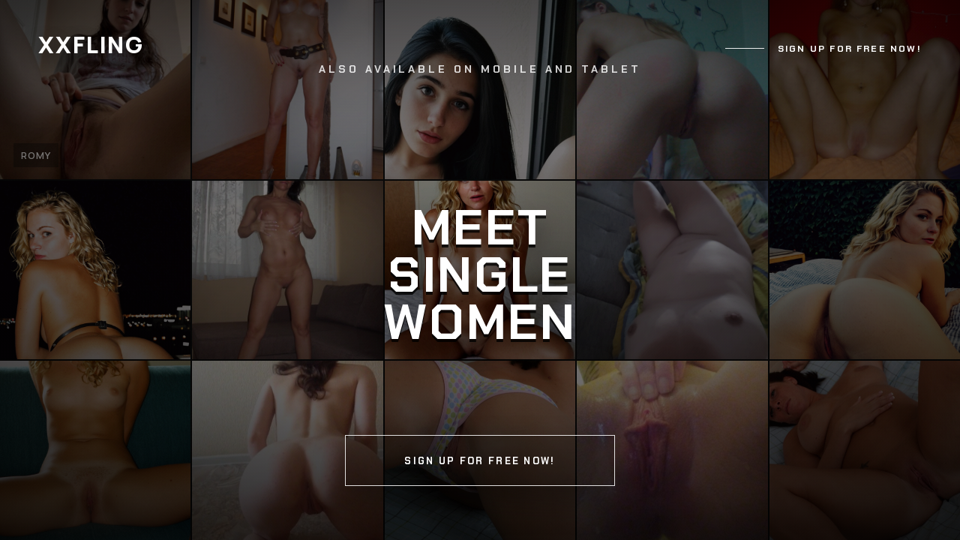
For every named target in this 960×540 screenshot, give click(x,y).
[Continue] (480, 270)
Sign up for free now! (850, 49)
